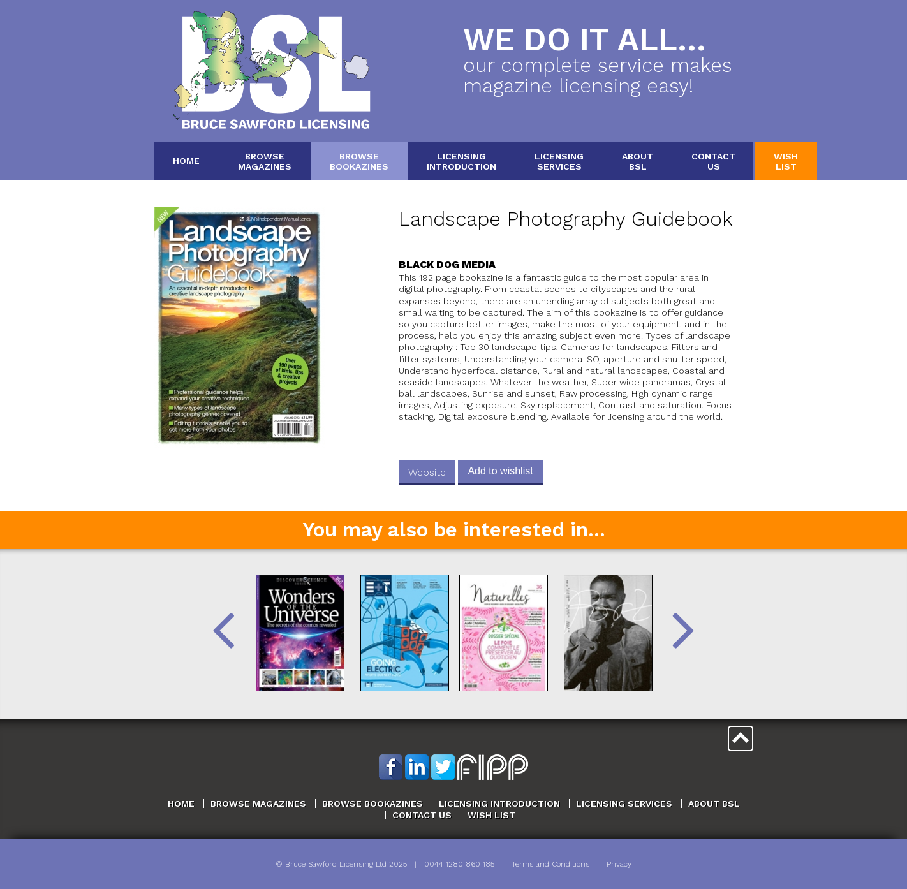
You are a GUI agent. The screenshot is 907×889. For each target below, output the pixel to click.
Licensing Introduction (499, 803)
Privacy (619, 864)
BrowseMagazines (264, 161)
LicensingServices (559, 161)
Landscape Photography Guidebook (566, 219)
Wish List (491, 815)
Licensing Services (624, 803)
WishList (786, 161)
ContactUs (713, 161)
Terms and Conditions (550, 864)
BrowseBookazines (359, 161)
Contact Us (422, 815)
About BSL (714, 803)
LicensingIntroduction (461, 161)
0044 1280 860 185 (459, 864)
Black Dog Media (447, 264)
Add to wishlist (500, 471)
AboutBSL (637, 161)
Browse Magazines (258, 803)
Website (427, 472)
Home (186, 161)
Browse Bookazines (372, 803)
